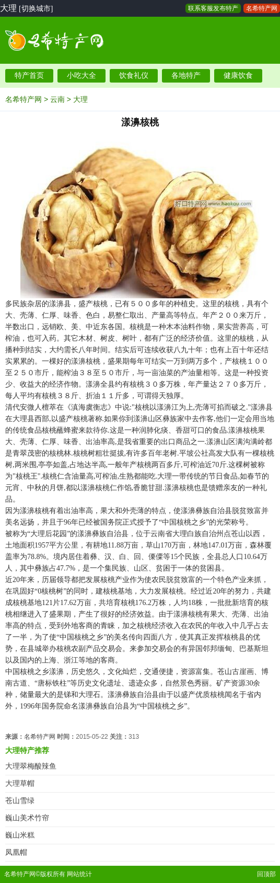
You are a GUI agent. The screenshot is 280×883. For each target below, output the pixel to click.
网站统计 (79, 874)
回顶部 (266, 874)
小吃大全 (81, 75)
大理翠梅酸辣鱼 (30, 766)
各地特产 (186, 75)
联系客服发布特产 (213, 8)
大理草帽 (19, 783)
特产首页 (29, 75)
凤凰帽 (16, 852)
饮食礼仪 (133, 75)
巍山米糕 (19, 835)
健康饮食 (238, 75)
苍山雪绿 (19, 801)
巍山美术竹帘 (27, 818)
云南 (57, 99)
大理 (80, 99)
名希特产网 (261, 8)
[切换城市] (36, 9)
